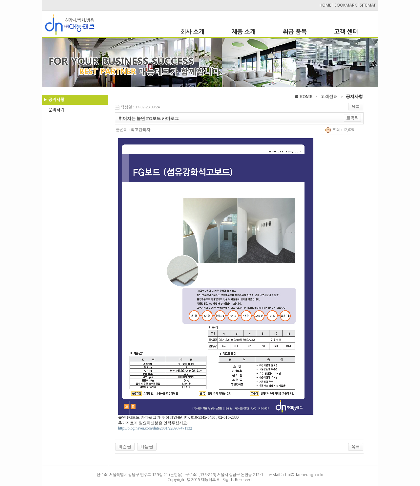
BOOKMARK (345, 5)
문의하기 (56, 110)
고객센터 (329, 96)
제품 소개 (244, 32)
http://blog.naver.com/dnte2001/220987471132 (155, 428)
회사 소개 (192, 32)
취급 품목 (295, 32)
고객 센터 (346, 32)
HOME (325, 5)
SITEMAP (368, 5)
